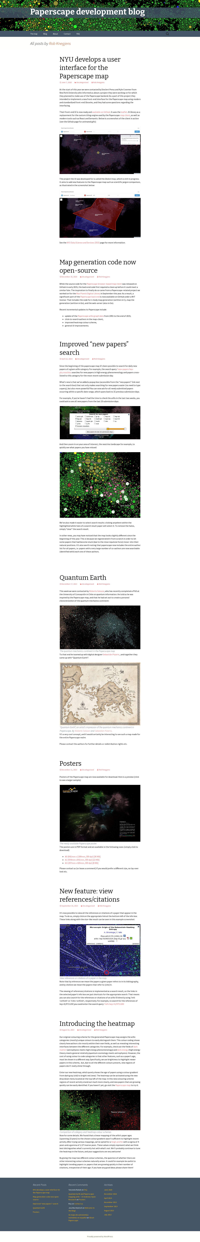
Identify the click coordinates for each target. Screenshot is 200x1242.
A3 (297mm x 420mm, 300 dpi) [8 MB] (81, 863)
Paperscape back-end (90, 296)
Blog (45, 34)
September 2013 (111, 1206)
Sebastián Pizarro (111, 654)
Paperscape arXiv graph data (91, 316)
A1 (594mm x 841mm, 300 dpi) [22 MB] (82, 859)
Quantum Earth (83, 578)
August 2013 (109, 1210)
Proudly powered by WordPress (100, 1236)
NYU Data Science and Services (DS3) (83, 242)
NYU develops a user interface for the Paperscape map (90, 68)
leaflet (124, 112)
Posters (70, 763)
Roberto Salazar (96, 591)
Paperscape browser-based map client (104, 283)
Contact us (78, 1203)
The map (33, 34)
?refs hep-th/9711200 (114, 1004)
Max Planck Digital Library (88, 293)
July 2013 (107, 1214)
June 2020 (108, 1190)
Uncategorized (82, 82)
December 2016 (110, 1194)
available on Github (101, 112)
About (55, 34)
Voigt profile (117, 1141)
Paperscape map (123, 1085)
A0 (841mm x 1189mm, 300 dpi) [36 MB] (83, 856)
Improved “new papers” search (45, 1203)
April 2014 (108, 1198)
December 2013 (110, 1202)
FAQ (78, 34)
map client (125, 115)
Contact (67, 34)
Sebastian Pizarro (103, 730)
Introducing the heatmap (97, 1024)
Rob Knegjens (60, 43)
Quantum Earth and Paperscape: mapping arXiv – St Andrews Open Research (82, 1197)
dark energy (122, 1049)
